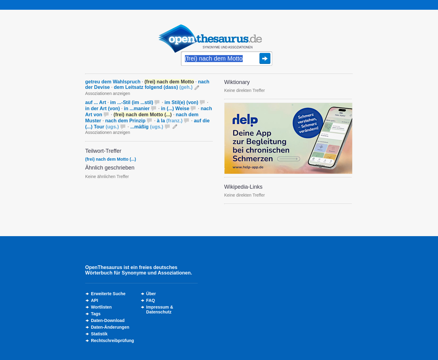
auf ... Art (95, 102)
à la (169, 120)
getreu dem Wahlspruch (113, 81)
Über (151, 293)
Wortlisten (101, 307)
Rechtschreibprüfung (112, 340)
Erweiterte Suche (108, 293)
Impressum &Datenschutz (159, 309)
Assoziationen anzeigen (107, 93)
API (94, 300)
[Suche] (226, 59)
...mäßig (146, 126)
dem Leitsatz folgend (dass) (153, 87)
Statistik (99, 333)
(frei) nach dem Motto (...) (110, 159)
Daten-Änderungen (110, 327)
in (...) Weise (175, 108)
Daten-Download (107, 320)
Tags (96, 313)
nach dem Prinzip (125, 120)
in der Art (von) (102, 108)
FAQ (150, 300)
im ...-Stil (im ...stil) (131, 102)
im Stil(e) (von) (181, 102)
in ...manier (136, 108)
